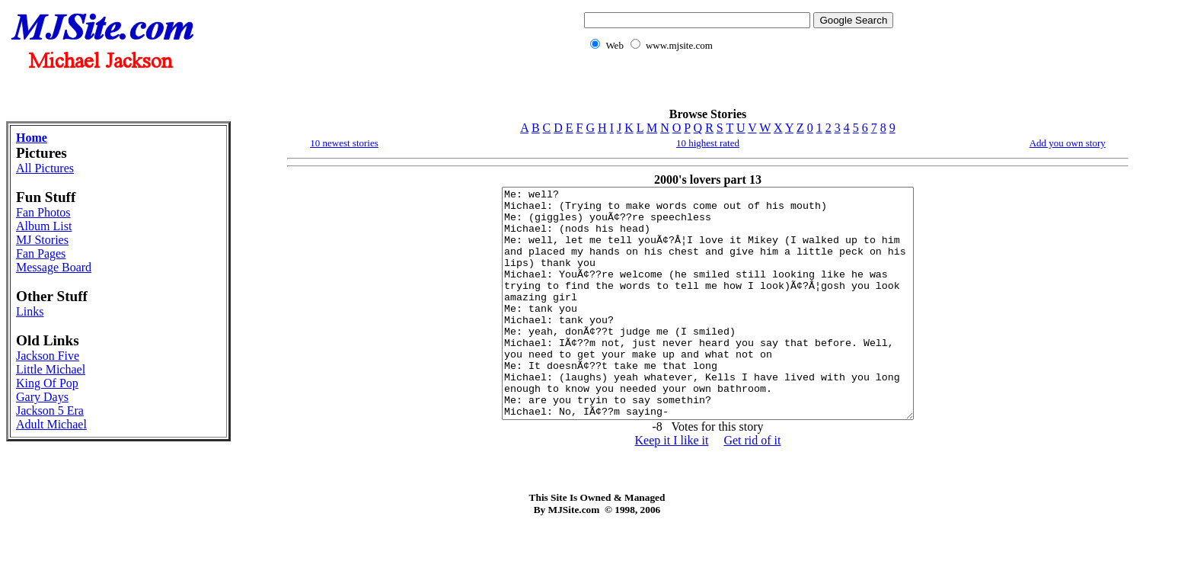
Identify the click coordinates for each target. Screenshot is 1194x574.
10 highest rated (707, 143)
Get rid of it (752, 485)
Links (29, 311)
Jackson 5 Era (50, 410)
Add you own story (1068, 143)
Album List (44, 226)
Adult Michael (51, 424)
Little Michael (50, 369)
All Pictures (45, 168)
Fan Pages (40, 253)
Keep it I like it (672, 485)
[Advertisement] (735, 88)
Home (31, 137)
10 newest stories (344, 143)
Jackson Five (47, 355)
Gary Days (42, 396)
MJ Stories (42, 239)
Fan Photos (43, 212)
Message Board (53, 267)
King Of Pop (47, 383)
